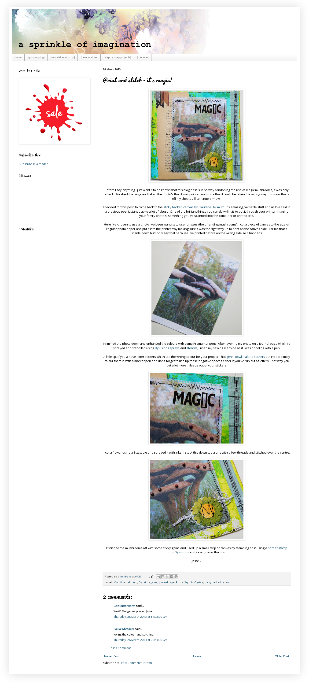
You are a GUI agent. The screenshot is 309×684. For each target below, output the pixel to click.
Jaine (154, 582)
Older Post (282, 656)
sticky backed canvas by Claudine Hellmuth (193, 207)
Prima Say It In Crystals (189, 582)
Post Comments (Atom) (136, 663)
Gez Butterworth (124, 606)
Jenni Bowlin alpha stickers (246, 357)
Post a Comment (120, 648)
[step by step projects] (117, 57)
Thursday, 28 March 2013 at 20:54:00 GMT (141, 640)
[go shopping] (36, 57)
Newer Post (111, 656)
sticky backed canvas (217, 582)
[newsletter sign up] (63, 57)
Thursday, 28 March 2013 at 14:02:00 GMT (141, 617)
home (18, 57)
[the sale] (143, 57)
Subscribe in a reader (33, 164)
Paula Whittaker (124, 629)
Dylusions (144, 582)
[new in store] (89, 57)
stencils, (192, 348)
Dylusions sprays (167, 348)
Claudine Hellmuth (125, 582)
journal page (167, 582)
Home (197, 656)
